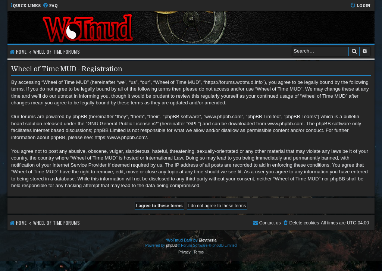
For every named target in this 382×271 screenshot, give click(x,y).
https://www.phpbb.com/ (121, 137)
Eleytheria (207, 240)
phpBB (171, 245)
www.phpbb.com (285, 123)
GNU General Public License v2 (122, 123)
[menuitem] (50, 6)
